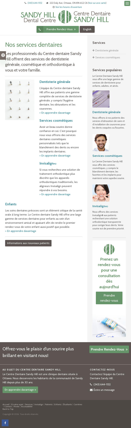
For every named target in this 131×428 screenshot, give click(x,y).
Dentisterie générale (54, 82)
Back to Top (8, 409)
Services (29, 404)
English (87, 29)
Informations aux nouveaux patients (28, 243)
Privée (16, 406)
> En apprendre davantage (54, 112)
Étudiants (67, 404)
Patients (48, 404)
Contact (8, 406)
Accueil (6, 404)
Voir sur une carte (97, 3)
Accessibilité (26, 406)
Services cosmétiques (56, 120)
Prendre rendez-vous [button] (59, 29)
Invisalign (47, 163)
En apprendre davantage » (20, 389)
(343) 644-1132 (35, 3)
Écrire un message (104, 389)
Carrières (78, 404)
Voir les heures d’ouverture (68, 7)
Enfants (11, 204)
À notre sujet (17, 404)
